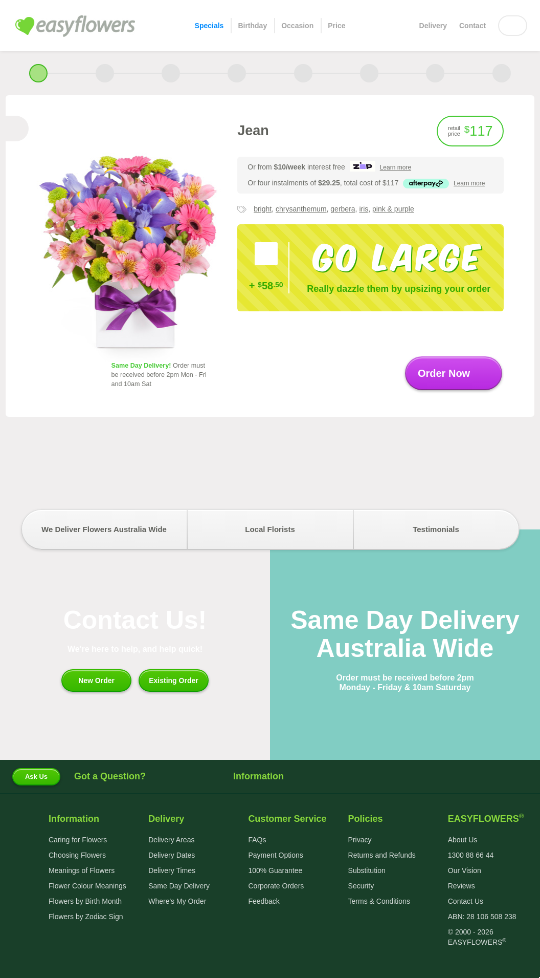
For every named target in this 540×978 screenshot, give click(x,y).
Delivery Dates (171, 855)
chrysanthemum (301, 209)
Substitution (367, 870)
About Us (463, 840)
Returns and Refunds (382, 855)
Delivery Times (171, 870)
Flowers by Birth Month (85, 901)
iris (363, 209)
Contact (472, 26)
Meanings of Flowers (82, 870)
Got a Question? (110, 776)
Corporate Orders (276, 886)
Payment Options (275, 855)
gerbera (342, 209)
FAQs (257, 840)
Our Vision (464, 870)
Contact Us (465, 901)
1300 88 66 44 (471, 855)
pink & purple (393, 209)
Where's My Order (177, 901)
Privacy (360, 840)
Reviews (461, 886)
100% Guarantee (275, 870)
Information (270, 776)
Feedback (263, 901)
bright (263, 209)
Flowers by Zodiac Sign (86, 916)
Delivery (433, 26)
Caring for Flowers (78, 840)
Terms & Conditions (379, 901)
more (395, 167)
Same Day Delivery (179, 886)
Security (361, 886)
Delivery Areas (171, 840)
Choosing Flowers (77, 855)
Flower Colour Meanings (87, 886)
